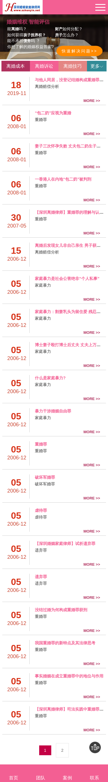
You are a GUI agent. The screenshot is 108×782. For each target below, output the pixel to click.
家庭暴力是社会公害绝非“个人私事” (67, 278)
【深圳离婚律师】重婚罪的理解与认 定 (70, 212)
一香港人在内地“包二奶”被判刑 (63, 179)
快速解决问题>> (79, 51)
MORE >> (92, 101)
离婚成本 (15, 66)
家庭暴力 (43, 285)
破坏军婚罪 (45, 477)
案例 (67, 773)
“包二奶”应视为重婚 (53, 113)
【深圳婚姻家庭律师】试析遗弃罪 (65, 543)
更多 (96, 66)
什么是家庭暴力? (50, 378)
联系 (94, 773)
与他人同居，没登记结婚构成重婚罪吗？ (71, 79)
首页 (13, 773)
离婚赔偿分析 (47, 86)
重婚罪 (41, 119)
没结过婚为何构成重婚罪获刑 (61, 609)
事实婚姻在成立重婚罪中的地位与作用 (69, 676)
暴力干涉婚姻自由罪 (53, 411)
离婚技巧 (72, 66)
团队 (40, 773)
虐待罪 (41, 510)
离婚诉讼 (44, 66)
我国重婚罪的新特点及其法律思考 (65, 643)
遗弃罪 (41, 550)
